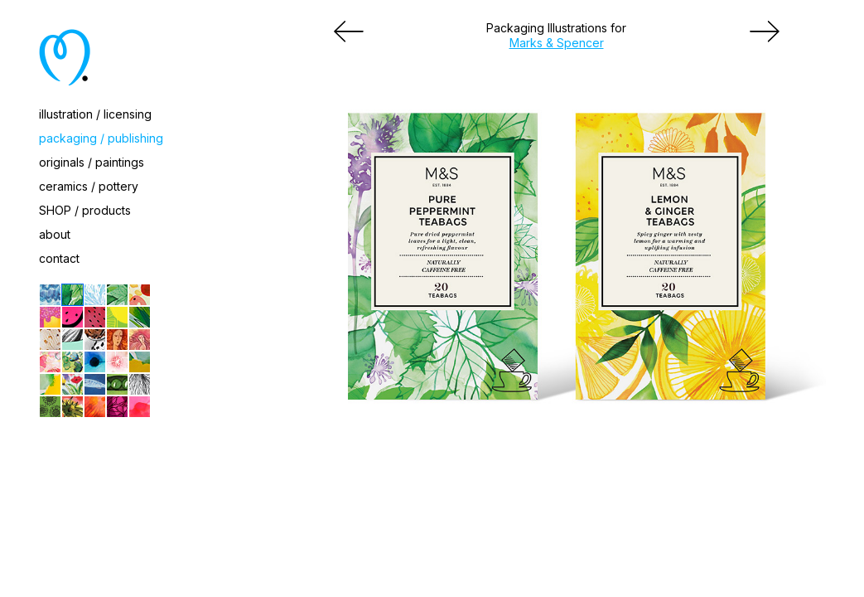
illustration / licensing (95, 114)
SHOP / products (85, 210)
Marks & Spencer (556, 43)
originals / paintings (91, 162)
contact (59, 258)
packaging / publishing (101, 138)
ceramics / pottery (88, 186)
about (54, 234)
